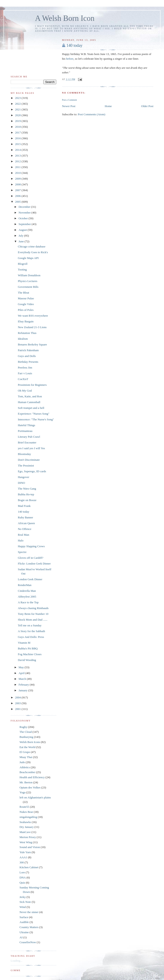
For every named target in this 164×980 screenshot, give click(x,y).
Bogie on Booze (27, 500)
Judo (22, 762)
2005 (18, 201)
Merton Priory (28, 837)
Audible (24, 922)
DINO (21, 482)
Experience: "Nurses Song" (33, 413)
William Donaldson (29, 275)
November (25, 212)
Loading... (16, 960)
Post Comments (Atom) (91, 114)
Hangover (23, 477)
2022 (18, 103)
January (23, 690)
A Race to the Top (28, 602)
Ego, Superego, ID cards (32, 471)
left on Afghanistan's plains (35, 797)
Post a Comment (69, 100)
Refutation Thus (27, 333)
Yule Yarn (25, 852)
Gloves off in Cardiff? (30, 557)
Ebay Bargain (25, 321)
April (22, 673)
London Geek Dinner (30, 579)
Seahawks (25, 822)
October (24, 218)
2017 (18, 132)
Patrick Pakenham (28, 350)
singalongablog (28, 817)
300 (22, 862)
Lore (22, 872)
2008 (18, 184)
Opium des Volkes (30, 787)
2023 (18, 98)
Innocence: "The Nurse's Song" (36, 419)
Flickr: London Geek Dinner (34, 563)
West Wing (26, 842)
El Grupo (25, 752)
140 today (74, 45)
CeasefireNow (28, 942)
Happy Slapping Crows (31, 546)
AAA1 (23, 857)
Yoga (22, 792)
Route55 (24, 806)
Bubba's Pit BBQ (27, 648)
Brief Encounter (27, 442)
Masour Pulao (26, 298)
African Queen (26, 523)
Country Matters (29, 927)
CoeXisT (23, 379)
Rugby (23, 727)
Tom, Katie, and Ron (30, 396)
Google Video (26, 304)
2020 (18, 115)
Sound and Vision (30, 847)
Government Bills (28, 286)
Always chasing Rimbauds (33, 608)
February (24, 684)
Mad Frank (24, 506)
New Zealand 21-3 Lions (32, 327)
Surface (24, 917)
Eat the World (27, 747)
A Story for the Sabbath (31, 631)
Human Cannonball (29, 402)
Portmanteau (25, 431)
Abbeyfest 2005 (27, 596)
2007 (18, 190)
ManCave (25, 832)
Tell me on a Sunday (29, 625)
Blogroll (22, 263)
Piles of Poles (25, 310)
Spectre (22, 552)
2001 (18, 709)
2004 (18, 697)
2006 (18, 196)
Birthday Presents (28, 361)
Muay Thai (26, 757)
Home (108, 106)
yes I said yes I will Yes (31, 448)
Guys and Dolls (27, 356)
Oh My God (25, 390)
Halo (20, 540)
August (23, 229)
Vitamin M (24, 642)
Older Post (147, 106)
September (25, 224)
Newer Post (68, 106)
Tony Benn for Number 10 (33, 613)
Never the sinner (29, 912)
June (22, 241)
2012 (18, 161)
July (21, 235)
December (25, 206)
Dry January (27, 827)
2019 (18, 121)
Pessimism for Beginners (32, 384)
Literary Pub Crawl (29, 436)
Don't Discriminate (29, 459)
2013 (18, 155)
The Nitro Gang (27, 488)
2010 (18, 172)
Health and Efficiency (32, 777)
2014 (18, 149)
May (22, 667)
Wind (23, 907)
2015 (18, 144)
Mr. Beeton (26, 782)
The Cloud (26, 731)
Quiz (22, 882)
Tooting (22, 269)
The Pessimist (26, 465)
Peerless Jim (25, 367)
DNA (23, 877)
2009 (18, 178)
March (23, 678)
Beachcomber (27, 772)
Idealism (23, 338)
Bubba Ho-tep (26, 494)
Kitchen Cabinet (29, 867)
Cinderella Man (27, 590)
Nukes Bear (26, 811)
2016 (18, 138)
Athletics (25, 767)
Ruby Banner (25, 517)
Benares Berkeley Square (32, 344)
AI (21, 937)
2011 (18, 167)
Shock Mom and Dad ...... (32, 619)
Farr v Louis (25, 373)
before (69, 58)
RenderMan (24, 585)
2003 (18, 703)
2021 (18, 109)
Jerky (23, 897)
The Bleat (23, 292)
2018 (18, 126)
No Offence (24, 529)
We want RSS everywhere (33, 315)
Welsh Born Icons (30, 742)
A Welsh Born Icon (64, 18)
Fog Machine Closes (29, 654)
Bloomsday (24, 454)
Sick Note (25, 902)
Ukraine (24, 932)
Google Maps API (28, 258)
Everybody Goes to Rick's (33, 252)
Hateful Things (26, 425)
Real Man (23, 534)
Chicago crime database (31, 246)
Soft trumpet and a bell (31, 408)
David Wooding (27, 660)
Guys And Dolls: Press (31, 637)
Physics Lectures (27, 281)
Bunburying (26, 737)
